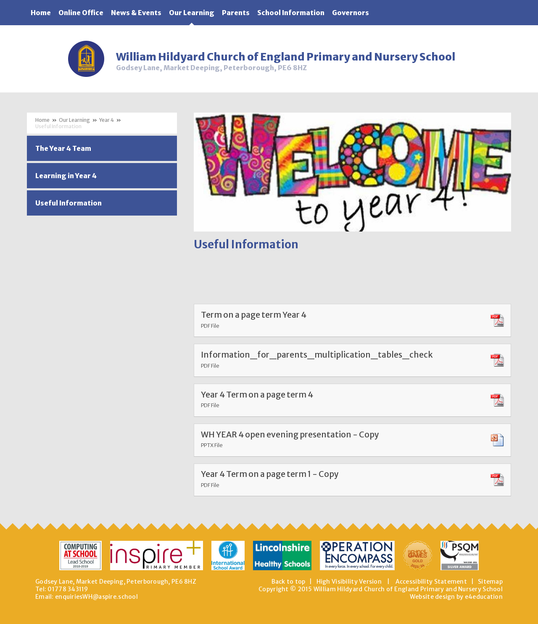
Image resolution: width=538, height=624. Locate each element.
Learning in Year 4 (66, 175)
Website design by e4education (456, 596)
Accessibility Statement (431, 581)
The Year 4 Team (63, 148)
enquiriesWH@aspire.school (96, 596)
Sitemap (490, 581)
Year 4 (106, 120)
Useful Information (58, 126)
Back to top (289, 581)
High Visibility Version (349, 581)
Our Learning (74, 120)
